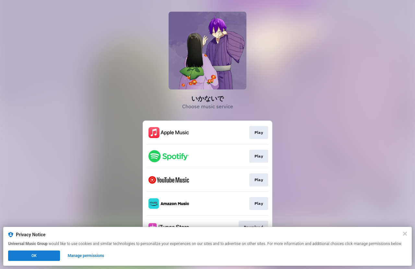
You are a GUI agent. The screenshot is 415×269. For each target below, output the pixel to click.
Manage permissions (86, 255)
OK (34, 255)
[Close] (405, 233)
